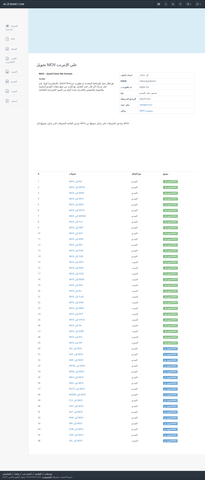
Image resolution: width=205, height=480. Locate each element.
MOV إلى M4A (76, 302)
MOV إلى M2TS (77, 210)
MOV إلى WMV (76, 192)
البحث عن (27, 473)
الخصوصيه (47, 476)
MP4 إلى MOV (76, 377)
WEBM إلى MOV (77, 394)
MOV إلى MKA (76, 308)
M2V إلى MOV (76, 359)
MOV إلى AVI (75, 181)
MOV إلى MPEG (77, 187)
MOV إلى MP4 (76, 198)
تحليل (16, 473)
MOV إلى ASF (76, 233)
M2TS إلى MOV (77, 388)
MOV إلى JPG (75, 336)
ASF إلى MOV (76, 411)
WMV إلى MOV (76, 371)
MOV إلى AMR (76, 331)
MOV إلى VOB (76, 250)
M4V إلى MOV (76, 417)
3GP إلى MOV (76, 354)
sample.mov (145, 104)
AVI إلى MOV (75, 348)
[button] (158, 4)
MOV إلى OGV (76, 256)
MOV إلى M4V (76, 238)
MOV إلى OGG (76, 273)
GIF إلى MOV (75, 440)
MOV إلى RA (75, 325)
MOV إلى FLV (75, 221)
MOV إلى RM (75, 244)
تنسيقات (48, 473)
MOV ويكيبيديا (146, 110)
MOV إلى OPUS (77, 319)
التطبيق (38, 473)
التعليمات (6, 473)
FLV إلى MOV (75, 400)
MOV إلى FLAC (76, 296)
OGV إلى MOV (76, 434)
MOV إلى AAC (76, 285)
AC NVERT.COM (13, 4)
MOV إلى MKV (76, 204)
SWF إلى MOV (76, 406)
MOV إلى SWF (76, 227)
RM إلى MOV (75, 423)
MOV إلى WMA (76, 279)
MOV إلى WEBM (77, 215)
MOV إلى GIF (75, 342)
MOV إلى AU (75, 290)
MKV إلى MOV (76, 382)
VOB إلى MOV (76, 429)
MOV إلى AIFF (76, 313)
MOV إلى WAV (76, 267)
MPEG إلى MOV (77, 365)
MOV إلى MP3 (76, 262)
